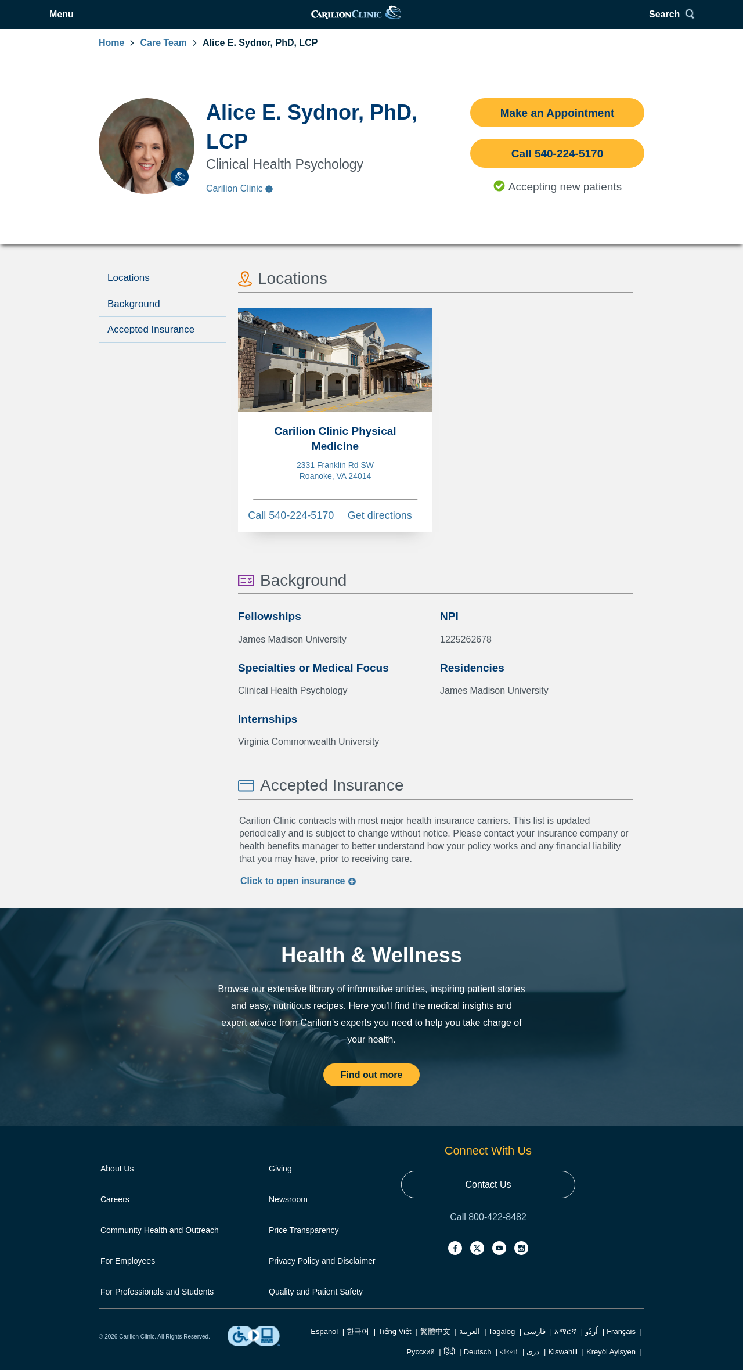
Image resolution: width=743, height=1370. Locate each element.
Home (111, 57)
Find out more (372, 1089)
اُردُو (591, 1346)
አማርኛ (565, 1346)
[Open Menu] (119, 21)
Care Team (163, 57)
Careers (114, 1213)
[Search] (622, 21)
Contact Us (488, 1199)
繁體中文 (435, 1346)
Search (618, 22)
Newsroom (288, 1213)
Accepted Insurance (150, 343)
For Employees (127, 1275)
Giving (280, 1183)
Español (324, 1346)
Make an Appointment (557, 127)
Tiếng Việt (394, 1346)
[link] (371, 22)
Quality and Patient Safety (316, 1306)
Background (133, 318)
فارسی (535, 1346)
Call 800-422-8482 (488, 1231)
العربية (469, 1346)
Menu (128, 22)
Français (621, 1346)
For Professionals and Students (157, 1306)
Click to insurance (298, 895)
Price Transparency (304, 1244)
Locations (128, 292)
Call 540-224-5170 (557, 168)
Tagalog (502, 1346)
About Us (117, 1183)
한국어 (358, 1346)
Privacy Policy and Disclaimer (322, 1275)
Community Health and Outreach (159, 1244)
